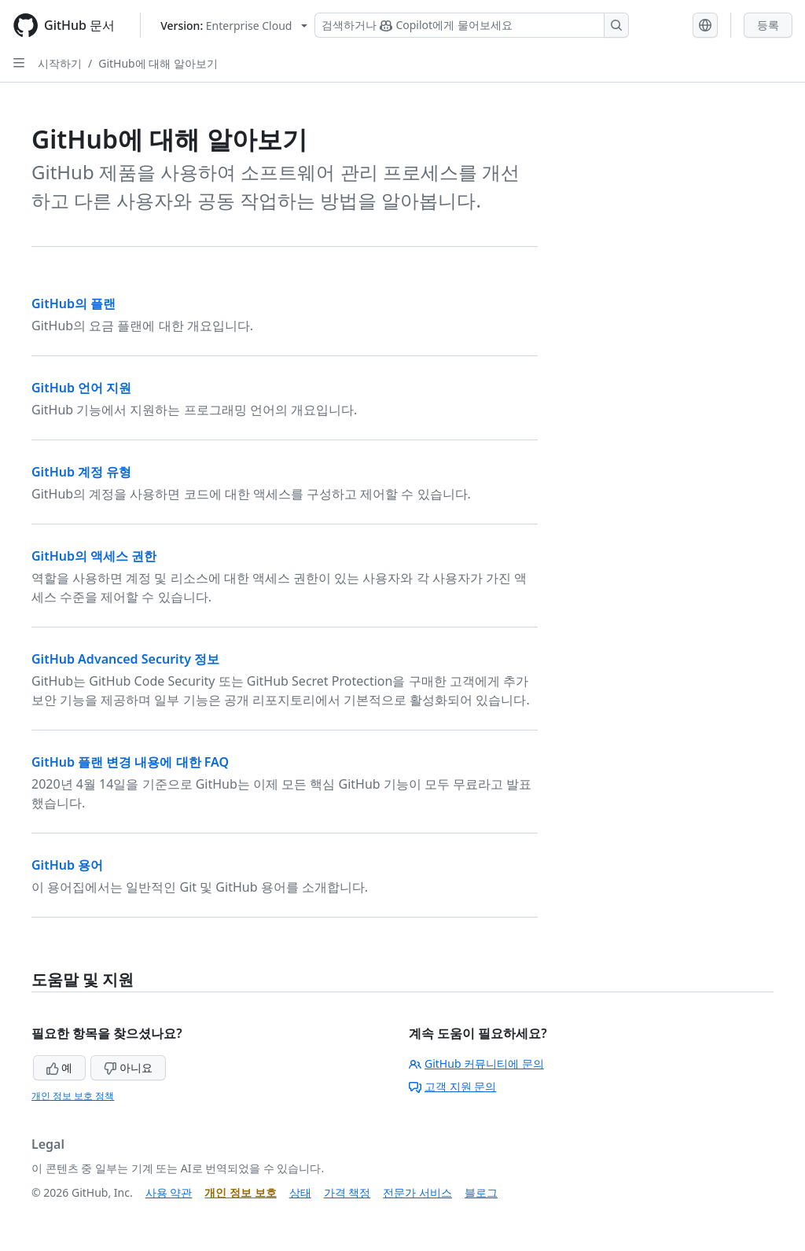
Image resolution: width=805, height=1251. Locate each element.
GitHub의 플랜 (73, 303)
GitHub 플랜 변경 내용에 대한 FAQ (130, 762)
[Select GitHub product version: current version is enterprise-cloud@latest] (233, 25)
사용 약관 (169, 1192)
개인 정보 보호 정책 (72, 1095)
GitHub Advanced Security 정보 (125, 659)
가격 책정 (347, 1192)
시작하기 (60, 63)
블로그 (481, 1192)
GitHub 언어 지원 (81, 387)
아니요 (128, 1067)
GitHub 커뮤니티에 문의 (476, 1063)
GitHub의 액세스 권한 (93, 556)
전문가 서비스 (417, 1192)
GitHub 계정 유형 (81, 471)
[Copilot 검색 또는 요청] (471, 25)
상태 (300, 1192)
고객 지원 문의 (452, 1086)
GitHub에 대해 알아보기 (158, 63)
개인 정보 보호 (240, 1192)
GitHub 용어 (67, 865)
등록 (768, 24)
